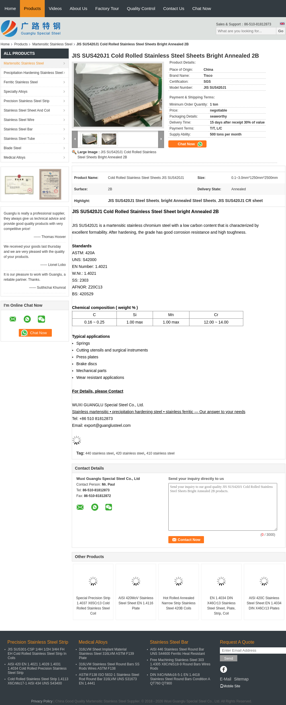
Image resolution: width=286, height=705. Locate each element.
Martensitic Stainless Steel (52, 44)
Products (32, 8)
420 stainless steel (130, 453)
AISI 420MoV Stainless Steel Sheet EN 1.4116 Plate (136, 603)
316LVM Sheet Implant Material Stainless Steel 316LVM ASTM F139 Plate (106, 653)
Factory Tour (107, 8)
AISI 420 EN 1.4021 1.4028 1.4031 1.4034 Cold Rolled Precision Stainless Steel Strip (37, 668)
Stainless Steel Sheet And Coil (27, 110)
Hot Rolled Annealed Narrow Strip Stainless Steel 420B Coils (179, 603)
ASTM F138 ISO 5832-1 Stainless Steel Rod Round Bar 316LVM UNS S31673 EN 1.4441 (109, 679)
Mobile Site (230, 686)
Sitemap (241, 679)
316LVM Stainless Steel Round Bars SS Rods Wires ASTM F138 (109, 666)
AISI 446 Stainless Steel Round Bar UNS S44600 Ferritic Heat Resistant (177, 651)
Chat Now (201, 8)
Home (10, 8)
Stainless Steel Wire (19, 120)
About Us (78, 8)
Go (280, 31)
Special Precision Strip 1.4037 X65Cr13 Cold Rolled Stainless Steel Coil (93, 605)
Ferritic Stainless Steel (21, 82)
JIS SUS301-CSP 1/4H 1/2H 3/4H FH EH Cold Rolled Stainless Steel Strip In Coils (37, 653)
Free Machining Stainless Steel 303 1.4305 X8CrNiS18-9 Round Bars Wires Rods (180, 664)
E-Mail (225, 679)
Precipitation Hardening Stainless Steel (33, 73)
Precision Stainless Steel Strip (26, 101)
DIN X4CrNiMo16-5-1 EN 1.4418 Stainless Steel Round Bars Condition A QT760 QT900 (180, 679)
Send (228, 658)
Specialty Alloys (15, 92)
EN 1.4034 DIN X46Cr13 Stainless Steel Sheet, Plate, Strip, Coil (221, 605)
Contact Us (173, 8)
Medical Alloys (14, 157)
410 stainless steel (160, 453)
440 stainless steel (99, 453)
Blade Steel (12, 148)
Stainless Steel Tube (19, 139)
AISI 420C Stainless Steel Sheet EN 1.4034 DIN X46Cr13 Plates (264, 603)
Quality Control (141, 8)
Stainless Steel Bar (18, 129)
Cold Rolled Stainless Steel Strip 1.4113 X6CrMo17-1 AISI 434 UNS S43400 (38, 681)
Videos (55, 8)
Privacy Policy (42, 701)
